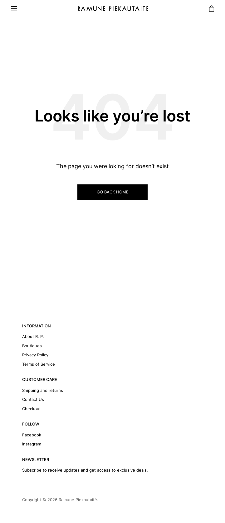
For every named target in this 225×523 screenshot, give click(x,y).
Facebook (31, 434)
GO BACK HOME (113, 191)
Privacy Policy (35, 354)
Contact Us (33, 399)
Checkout (31, 408)
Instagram (31, 443)
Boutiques (32, 345)
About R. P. (33, 336)
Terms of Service (38, 364)
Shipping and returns (42, 390)
